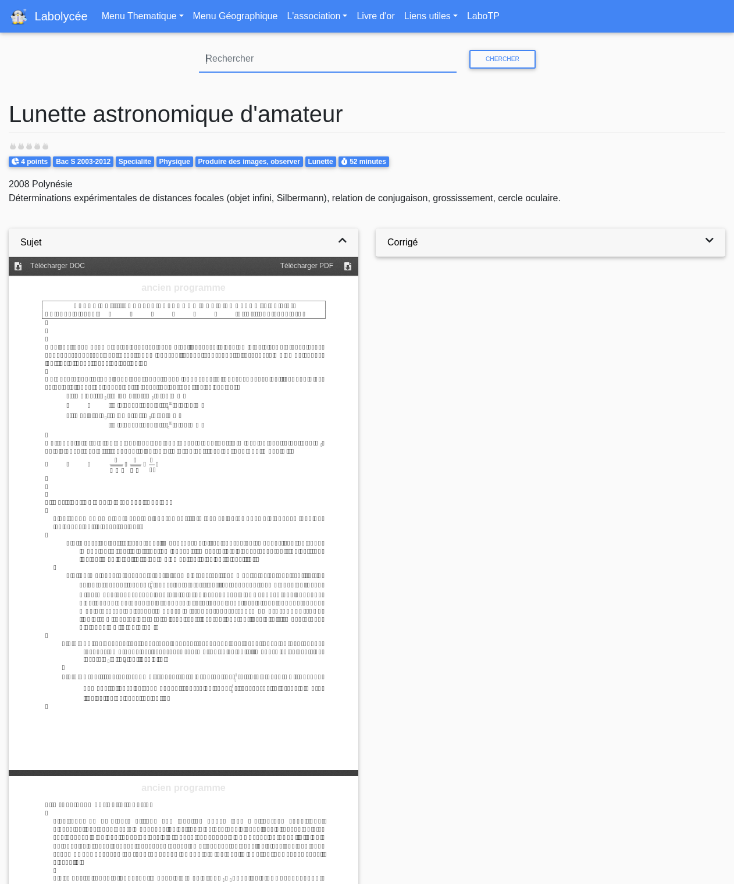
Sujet (30, 242)
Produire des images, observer (249, 162)
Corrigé (402, 242)
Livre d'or (375, 16)
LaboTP (483, 16)
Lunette (320, 162)
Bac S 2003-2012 (83, 162)
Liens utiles (427, 16)
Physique (174, 162)
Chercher (502, 59)
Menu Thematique (139, 16)
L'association (313, 16)
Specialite (135, 162)
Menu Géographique (235, 16)
